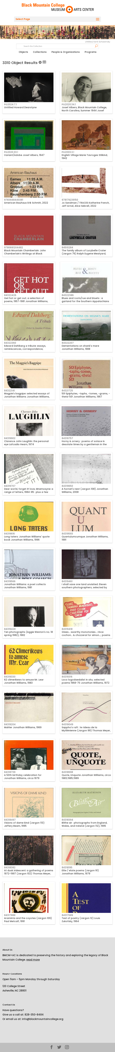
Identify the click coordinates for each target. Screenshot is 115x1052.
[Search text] (57, 46)
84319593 (67, 533)
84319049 (67, 724)
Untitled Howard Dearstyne (20, 107)
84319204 (10, 724)
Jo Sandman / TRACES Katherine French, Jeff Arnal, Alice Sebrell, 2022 (85, 204)
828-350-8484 (34, 1014)
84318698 (67, 772)
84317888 (9, 915)
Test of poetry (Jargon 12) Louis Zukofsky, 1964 (81, 919)
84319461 (67, 581)
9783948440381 (13, 199)
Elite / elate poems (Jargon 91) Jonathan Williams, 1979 (80, 872)
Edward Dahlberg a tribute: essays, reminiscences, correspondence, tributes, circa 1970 (25, 348)
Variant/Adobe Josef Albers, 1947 (24, 155)
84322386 (68, 295)
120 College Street (13, 986)
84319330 (9, 676)
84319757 (67, 438)
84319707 (9, 486)
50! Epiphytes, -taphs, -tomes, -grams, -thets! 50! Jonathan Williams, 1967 (86, 395)
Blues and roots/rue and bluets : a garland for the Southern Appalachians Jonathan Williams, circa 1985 (85, 301)
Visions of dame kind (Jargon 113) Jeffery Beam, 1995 (24, 824)
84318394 (67, 819)
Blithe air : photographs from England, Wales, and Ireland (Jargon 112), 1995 (84, 824)
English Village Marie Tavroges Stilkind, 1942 (85, 156)
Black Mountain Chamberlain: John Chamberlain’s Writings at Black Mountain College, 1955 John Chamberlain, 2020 (25, 255)
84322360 (10, 343)
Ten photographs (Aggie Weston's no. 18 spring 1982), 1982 (28, 633)
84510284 (67, 247)
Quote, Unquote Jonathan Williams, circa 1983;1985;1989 (86, 776)
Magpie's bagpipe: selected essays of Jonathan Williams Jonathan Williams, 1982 (27, 396)
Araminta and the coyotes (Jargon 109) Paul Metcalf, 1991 (28, 919)
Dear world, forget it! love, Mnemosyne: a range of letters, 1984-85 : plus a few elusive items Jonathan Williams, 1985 (28, 491)
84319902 (9, 438)
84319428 (10, 629)
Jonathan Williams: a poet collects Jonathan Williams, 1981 (25, 586)
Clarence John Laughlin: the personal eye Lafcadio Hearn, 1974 (26, 443)
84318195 (67, 867)
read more (33, 959)
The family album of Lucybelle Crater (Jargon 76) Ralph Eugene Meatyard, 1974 (84, 253)
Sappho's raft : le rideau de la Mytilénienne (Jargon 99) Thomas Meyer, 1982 (86, 730)
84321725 (67, 390)
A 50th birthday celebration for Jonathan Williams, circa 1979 (23, 776)
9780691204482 (13, 247)
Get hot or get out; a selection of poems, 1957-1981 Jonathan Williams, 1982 (26, 301)
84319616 (9, 533)
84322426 (10, 295)
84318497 (10, 819)
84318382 (9, 867)
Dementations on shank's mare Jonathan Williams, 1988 (80, 347)
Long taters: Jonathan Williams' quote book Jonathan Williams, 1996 (27, 538)
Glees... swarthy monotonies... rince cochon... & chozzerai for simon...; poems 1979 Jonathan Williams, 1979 (86, 635)
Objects (23, 52)
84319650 (67, 486)
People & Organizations (66, 52)
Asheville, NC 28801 (14, 990)
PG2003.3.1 (68, 152)
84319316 (67, 676)
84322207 (68, 343)
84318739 (9, 772)
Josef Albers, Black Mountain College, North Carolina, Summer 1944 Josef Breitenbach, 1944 (84, 110)
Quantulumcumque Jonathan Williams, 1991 (85, 538)
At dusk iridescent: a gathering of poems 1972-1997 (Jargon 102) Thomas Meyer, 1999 (28, 873)
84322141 (9, 390)
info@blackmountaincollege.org (42, 1019)
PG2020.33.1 (11, 152)
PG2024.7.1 (10, 104)
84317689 (67, 915)
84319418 (67, 629)
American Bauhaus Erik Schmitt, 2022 (26, 202)
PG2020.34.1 (69, 104)
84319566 (9, 581)
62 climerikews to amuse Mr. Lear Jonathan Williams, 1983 (24, 681)
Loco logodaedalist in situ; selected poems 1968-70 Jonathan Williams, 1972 (85, 681)
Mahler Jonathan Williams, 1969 (23, 727)
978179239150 (70, 199)
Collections (40, 52)
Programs (90, 52)
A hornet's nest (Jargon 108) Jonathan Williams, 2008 (85, 490)
